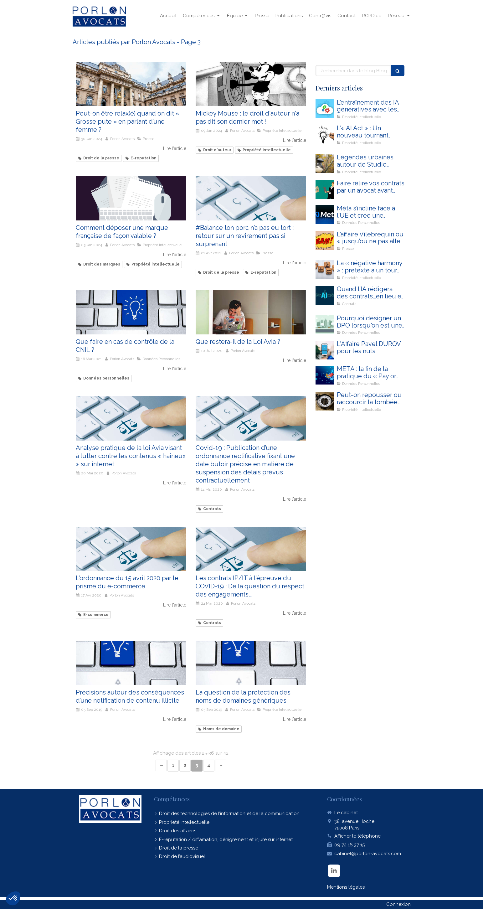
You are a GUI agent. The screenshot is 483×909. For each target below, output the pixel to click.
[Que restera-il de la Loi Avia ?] (251, 312)
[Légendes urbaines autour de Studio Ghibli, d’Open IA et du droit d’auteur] (325, 163)
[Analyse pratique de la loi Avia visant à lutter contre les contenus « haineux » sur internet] (131, 418)
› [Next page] (220, 765)
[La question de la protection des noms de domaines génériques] (251, 663)
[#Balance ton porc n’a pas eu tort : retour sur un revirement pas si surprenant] (251, 198)
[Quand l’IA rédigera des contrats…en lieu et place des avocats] (325, 295)
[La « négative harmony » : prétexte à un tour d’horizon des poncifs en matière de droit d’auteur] (325, 269)
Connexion (398, 904)
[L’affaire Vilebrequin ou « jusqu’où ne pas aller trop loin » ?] (325, 240)
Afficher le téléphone (357, 836)
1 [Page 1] (173, 765)
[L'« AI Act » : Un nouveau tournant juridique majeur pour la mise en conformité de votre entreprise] (325, 134)
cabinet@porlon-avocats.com (367, 853)
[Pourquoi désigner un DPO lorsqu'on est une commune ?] (325, 324)
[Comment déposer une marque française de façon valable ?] (131, 198)
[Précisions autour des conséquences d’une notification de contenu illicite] (131, 663)
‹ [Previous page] (161, 765)
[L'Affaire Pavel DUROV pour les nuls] (325, 350)
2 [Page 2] (185, 765)
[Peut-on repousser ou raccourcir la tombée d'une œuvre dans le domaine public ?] (325, 401)
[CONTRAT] (325, 189)
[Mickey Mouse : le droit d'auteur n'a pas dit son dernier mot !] (251, 84)
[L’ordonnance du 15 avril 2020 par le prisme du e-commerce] (131, 549)
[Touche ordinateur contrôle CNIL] (131, 312)
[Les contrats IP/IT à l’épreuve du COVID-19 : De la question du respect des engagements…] (251, 549)
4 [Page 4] (208, 765)
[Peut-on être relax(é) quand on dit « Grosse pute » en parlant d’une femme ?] (131, 84)
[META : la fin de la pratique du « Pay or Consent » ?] (325, 375)
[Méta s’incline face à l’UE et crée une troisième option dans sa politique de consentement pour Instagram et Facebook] (325, 214)
